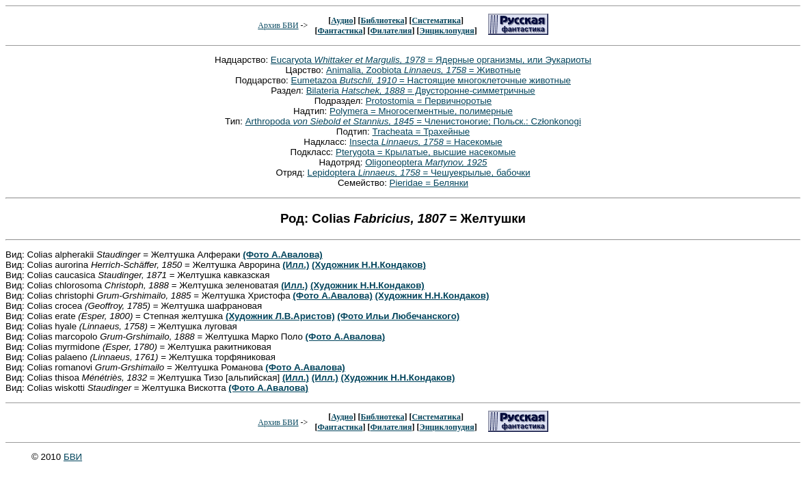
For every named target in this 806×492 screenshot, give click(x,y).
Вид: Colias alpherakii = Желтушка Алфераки (124, 254)
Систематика (436, 20)
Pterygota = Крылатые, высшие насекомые (425, 152)
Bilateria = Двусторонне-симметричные (420, 90)
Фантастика (339, 31)
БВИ (73, 457)
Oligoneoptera (426, 162)
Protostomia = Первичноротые (429, 101)
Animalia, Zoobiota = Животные (423, 70)
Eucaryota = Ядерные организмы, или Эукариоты (431, 60)
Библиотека (382, 20)
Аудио (342, 20)
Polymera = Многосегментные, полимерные (421, 111)
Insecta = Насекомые (425, 142)
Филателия (391, 31)
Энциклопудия (447, 31)
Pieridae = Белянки (429, 183)
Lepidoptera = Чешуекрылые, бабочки (419, 172)
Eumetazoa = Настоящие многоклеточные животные (431, 80)
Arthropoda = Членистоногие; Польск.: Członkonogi (413, 121)
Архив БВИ (278, 25)
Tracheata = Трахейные (421, 131)
